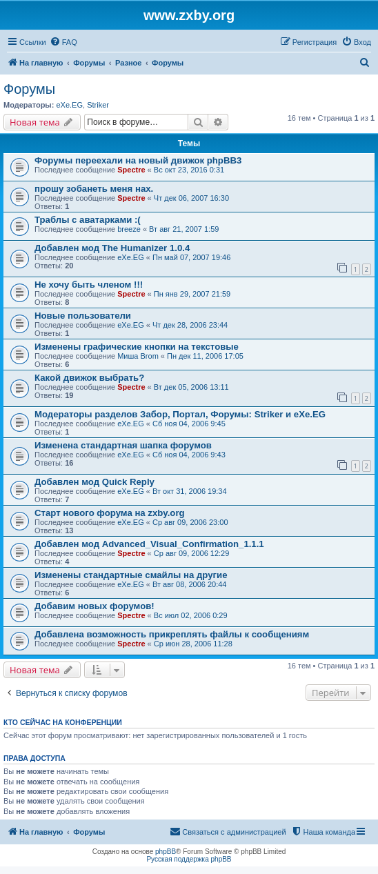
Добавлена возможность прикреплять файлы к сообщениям (171, 634)
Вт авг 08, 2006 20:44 (189, 584)
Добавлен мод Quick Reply (94, 482)
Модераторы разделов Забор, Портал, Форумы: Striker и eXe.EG (180, 414)
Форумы (29, 89)
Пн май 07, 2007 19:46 (191, 257)
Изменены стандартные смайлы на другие (131, 575)
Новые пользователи (82, 315)
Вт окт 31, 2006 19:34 (189, 491)
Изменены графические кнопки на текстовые (136, 346)
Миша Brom (138, 356)
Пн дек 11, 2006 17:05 (205, 356)
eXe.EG (69, 105)
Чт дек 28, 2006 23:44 (190, 325)
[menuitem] (63, 42)
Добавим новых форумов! (94, 606)
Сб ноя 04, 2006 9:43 (189, 454)
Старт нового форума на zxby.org (109, 513)
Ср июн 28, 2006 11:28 (193, 643)
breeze (129, 229)
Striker (98, 105)
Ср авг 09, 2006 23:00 (190, 522)
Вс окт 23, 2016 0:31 (189, 170)
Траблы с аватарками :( (87, 220)
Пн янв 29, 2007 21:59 (192, 294)
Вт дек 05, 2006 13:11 (191, 387)
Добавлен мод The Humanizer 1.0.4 (112, 248)
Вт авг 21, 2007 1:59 (184, 229)
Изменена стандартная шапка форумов (123, 445)
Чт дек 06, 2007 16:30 (191, 198)
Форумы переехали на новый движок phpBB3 (137, 160)
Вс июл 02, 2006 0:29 (191, 615)
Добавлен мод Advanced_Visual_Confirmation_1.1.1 (149, 544)
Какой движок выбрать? (89, 378)
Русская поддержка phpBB (188, 859)
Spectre (131, 170)
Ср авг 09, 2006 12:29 (192, 553)
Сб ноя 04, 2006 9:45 (189, 423)
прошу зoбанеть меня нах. (93, 188)
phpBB (165, 851)
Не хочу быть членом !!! (88, 284)
